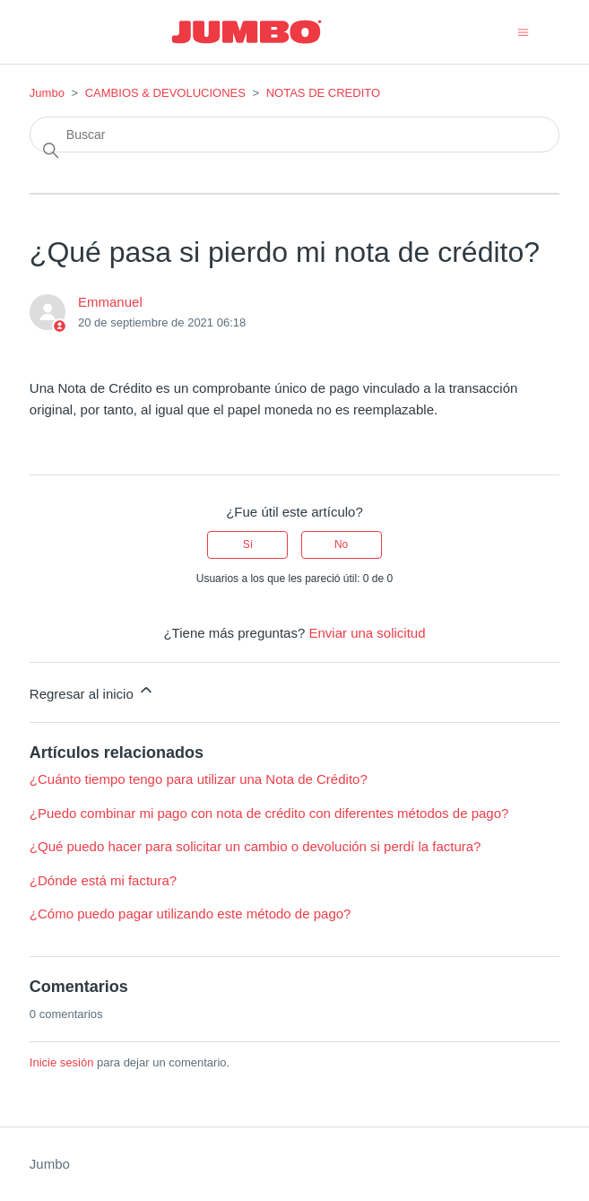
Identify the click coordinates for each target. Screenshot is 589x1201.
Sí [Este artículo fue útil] (248, 544)
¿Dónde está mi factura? (103, 880)
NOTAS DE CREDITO (323, 93)
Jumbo (47, 93)
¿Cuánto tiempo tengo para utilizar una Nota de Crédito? (199, 779)
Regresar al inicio (92, 691)
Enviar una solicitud (366, 632)
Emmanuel (110, 301)
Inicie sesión (62, 1062)
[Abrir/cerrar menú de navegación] (523, 31)
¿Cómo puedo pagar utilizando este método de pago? (190, 913)
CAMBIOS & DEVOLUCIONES (165, 93)
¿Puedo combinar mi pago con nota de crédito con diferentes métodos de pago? (269, 813)
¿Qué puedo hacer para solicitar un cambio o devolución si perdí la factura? (255, 846)
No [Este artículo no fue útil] (341, 544)
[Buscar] (294, 134)
